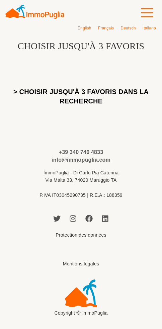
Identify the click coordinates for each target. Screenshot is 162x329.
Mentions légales (81, 263)
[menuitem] (84, 28)
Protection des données (81, 235)
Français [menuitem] (106, 28)
